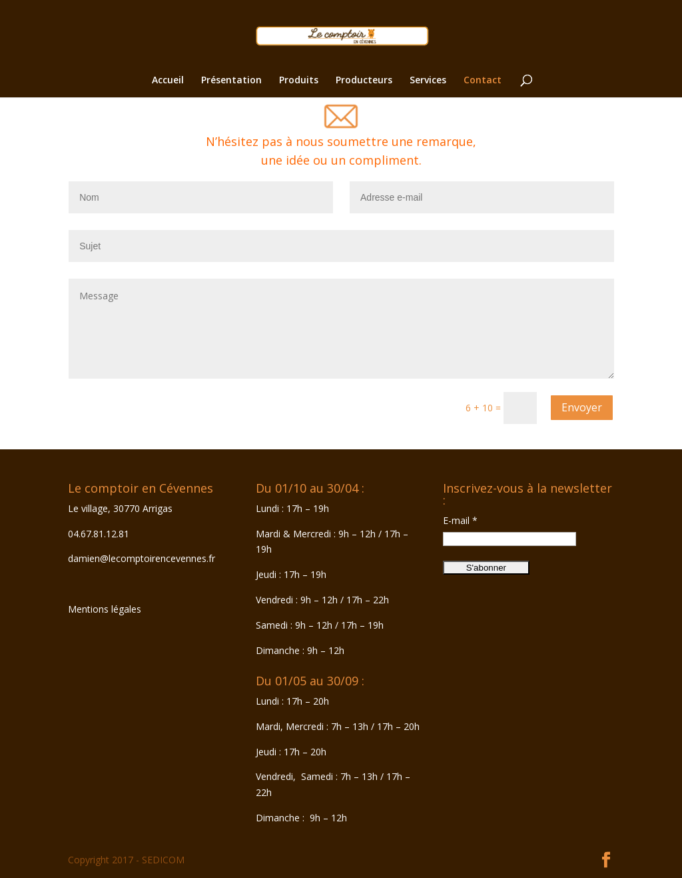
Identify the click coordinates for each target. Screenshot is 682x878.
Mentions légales (104, 609)
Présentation (231, 80)
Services (428, 80)
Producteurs (364, 80)
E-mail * (460, 520)
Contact (483, 80)
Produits (298, 80)
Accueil (168, 80)
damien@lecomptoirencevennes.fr (141, 558)
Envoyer (581, 407)
